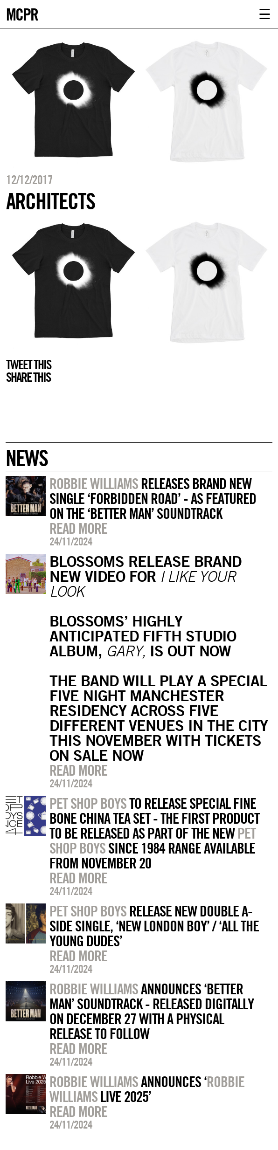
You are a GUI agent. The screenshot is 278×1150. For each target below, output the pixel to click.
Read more (78, 528)
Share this (28, 377)
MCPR (22, 13)
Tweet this (28, 364)
